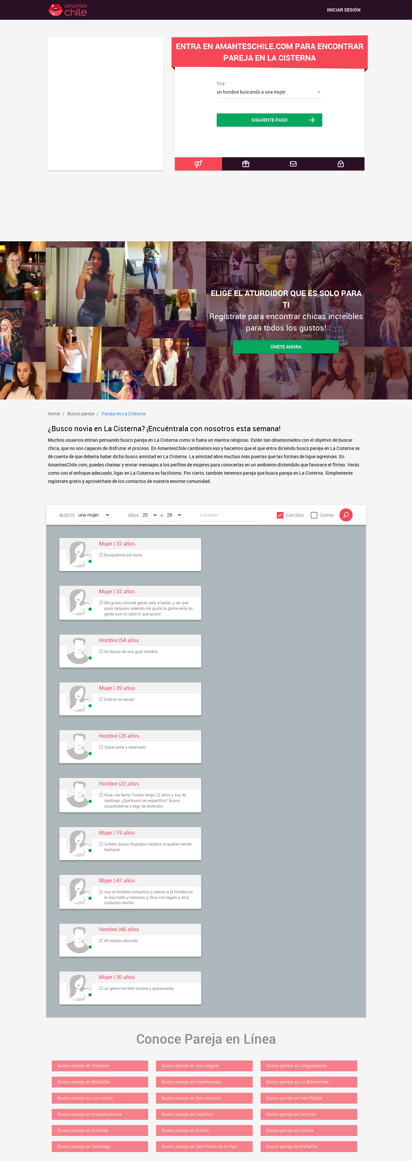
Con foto (295, 515)
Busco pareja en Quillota (92, 1112)
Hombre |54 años (119, 640)
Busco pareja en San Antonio (202, 1088)
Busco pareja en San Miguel (200, 1063)
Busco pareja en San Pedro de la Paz (210, 1124)
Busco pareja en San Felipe (304, 1088)
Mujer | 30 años (117, 977)
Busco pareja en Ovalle (194, 1112)
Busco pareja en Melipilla (92, 1076)
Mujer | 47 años (117, 881)
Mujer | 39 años (117, 688)
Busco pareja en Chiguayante (306, 1063)
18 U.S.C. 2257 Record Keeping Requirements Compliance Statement (206, 1150)
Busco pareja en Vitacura (92, 1063)
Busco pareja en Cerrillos (197, 1100)
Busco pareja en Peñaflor (301, 1124)
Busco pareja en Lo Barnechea (307, 1076)
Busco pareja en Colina (299, 1112)
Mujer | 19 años (117, 833)
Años (133, 515)
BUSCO (67, 515)
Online (326, 515)
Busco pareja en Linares (300, 1100)
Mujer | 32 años (117, 544)
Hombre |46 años (119, 929)
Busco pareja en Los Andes (95, 1088)
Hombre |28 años (119, 736)
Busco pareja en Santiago (93, 1124)
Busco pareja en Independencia (100, 1100)
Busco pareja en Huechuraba (201, 1076)
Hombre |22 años (119, 784)
